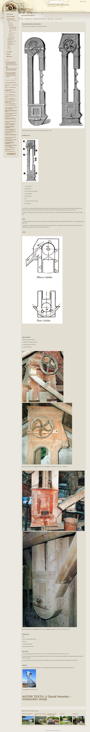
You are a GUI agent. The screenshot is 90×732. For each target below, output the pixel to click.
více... (16, 78)
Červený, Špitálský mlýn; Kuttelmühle (11, 140)
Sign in (81, 1)
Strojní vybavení (50, 18)
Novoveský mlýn (13, 105)
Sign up (84, 1)
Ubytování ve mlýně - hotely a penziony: (30, 710)
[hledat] (56, 2)
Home (22, 18)
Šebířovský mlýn (13, 82)
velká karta (31, 723)
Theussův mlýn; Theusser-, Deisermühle (10, 124)
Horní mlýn (12, 94)
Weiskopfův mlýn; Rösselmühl (10, 118)
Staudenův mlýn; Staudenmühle (10, 134)
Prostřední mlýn (13, 87)
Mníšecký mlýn (12, 99)
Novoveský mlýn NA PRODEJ (10, 72)
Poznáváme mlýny (28, 18)
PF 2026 (6, 67)
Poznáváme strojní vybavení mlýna (39, 18)
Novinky (7, 59)
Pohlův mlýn (12, 147)
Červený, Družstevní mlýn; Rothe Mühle (11, 108)
